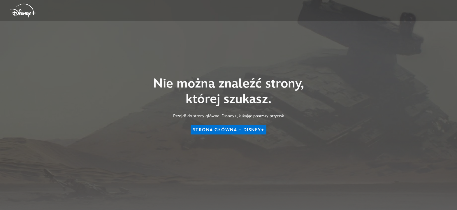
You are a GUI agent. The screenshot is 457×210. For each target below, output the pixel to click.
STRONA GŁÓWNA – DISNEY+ (228, 129)
